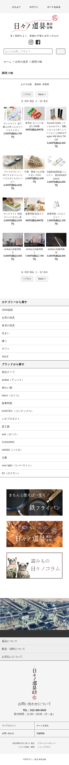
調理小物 (37, 61)
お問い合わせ (8, 733)
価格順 (37, 84)
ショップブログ (44, 747)
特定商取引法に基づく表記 (24, 743)
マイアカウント (9, 725)
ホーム (7, 61)
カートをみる (51, 7)
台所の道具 (21, 61)
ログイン (31, 7)
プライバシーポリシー (47, 743)
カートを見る (42, 725)
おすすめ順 (26, 84)
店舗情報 (40, 733)
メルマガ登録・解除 (26, 747)
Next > (42, 94)
